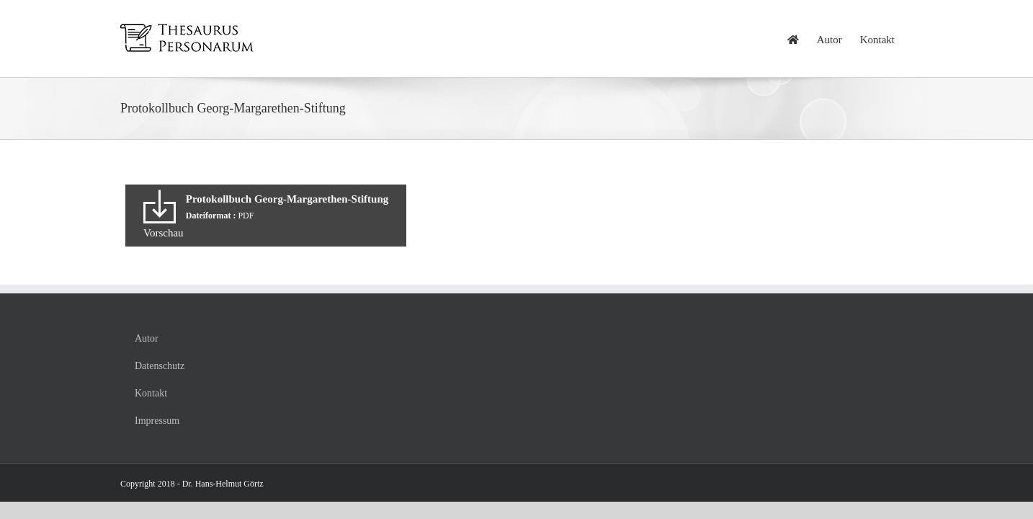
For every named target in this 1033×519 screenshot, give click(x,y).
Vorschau (163, 233)
